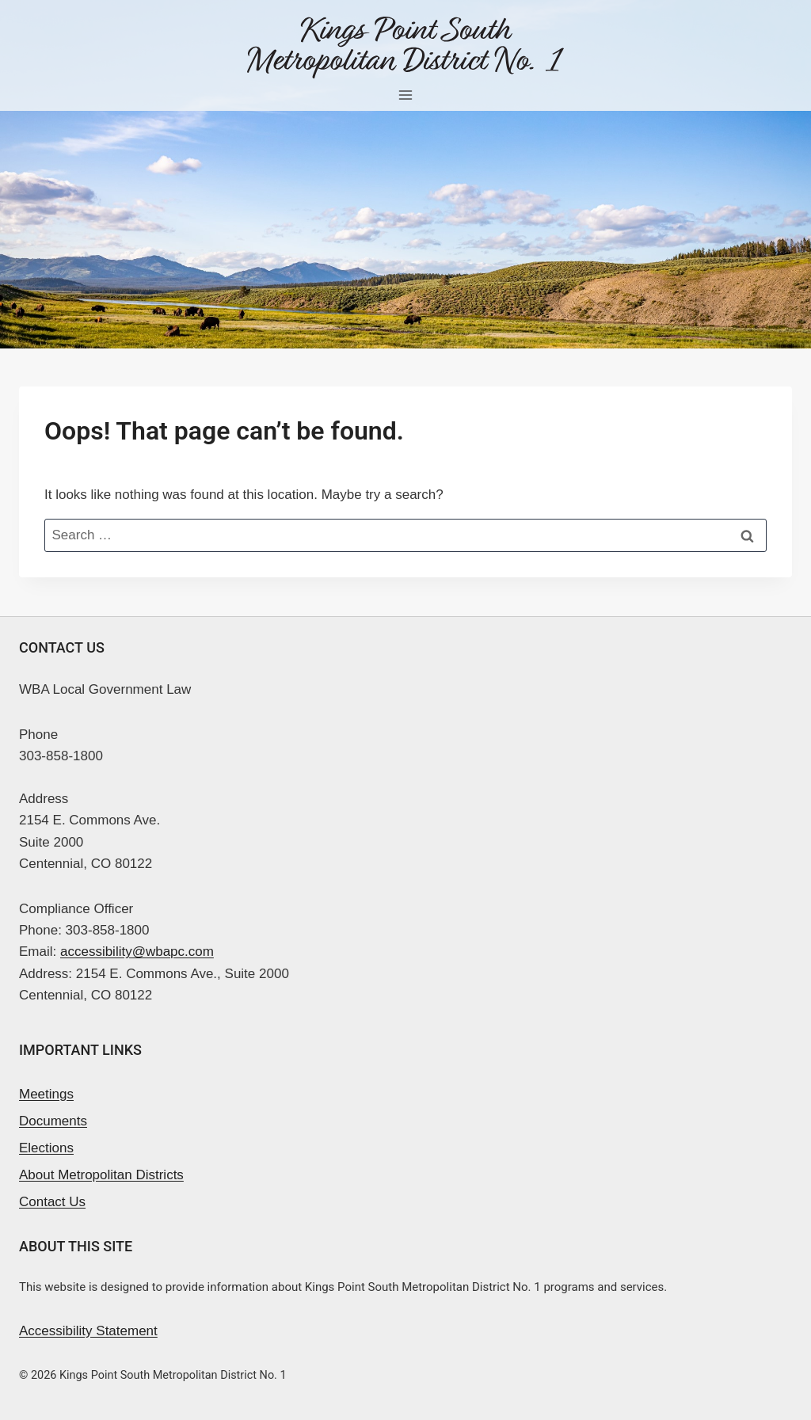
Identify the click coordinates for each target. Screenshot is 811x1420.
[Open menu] (406, 94)
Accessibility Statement (88, 1330)
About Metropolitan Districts (101, 1174)
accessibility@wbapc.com (137, 951)
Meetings (46, 1094)
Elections (46, 1147)
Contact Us (52, 1201)
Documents (53, 1121)
